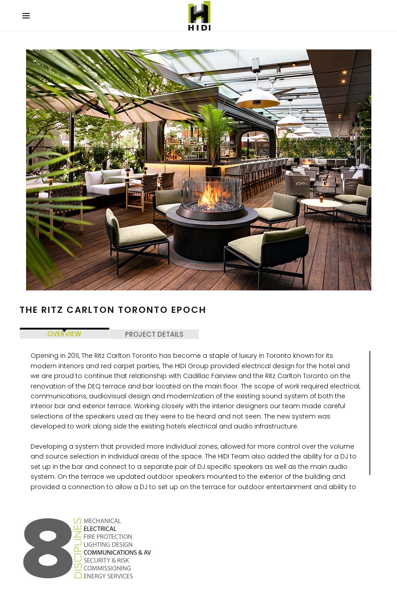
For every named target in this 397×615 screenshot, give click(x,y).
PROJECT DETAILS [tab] (154, 334)
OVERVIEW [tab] (64, 334)
